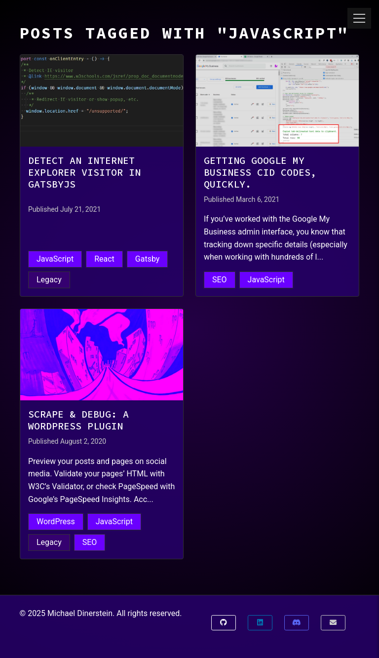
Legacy (49, 279)
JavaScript (55, 259)
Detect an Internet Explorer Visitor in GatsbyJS (84, 172)
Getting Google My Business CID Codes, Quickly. (260, 172)
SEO (219, 279)
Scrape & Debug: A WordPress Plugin (78, 420)
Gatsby (147, 259)
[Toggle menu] (359, 18)
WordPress (56, 521)
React (104, 259)
